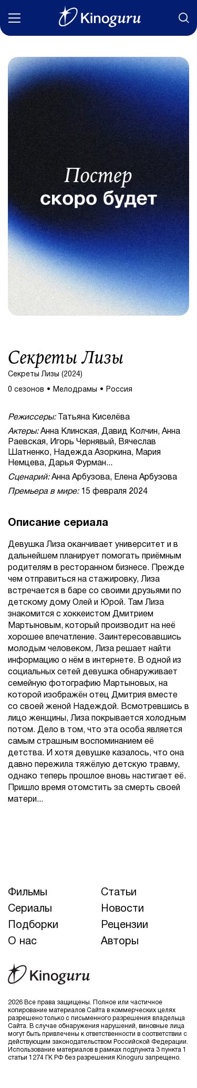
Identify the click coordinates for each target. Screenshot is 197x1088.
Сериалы (30, 909)
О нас (22, 941)
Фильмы (27, 892)
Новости (122, 909)
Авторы (120, 941)
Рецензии (124, 925)
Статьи (119, 892)
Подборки (33, 925)
